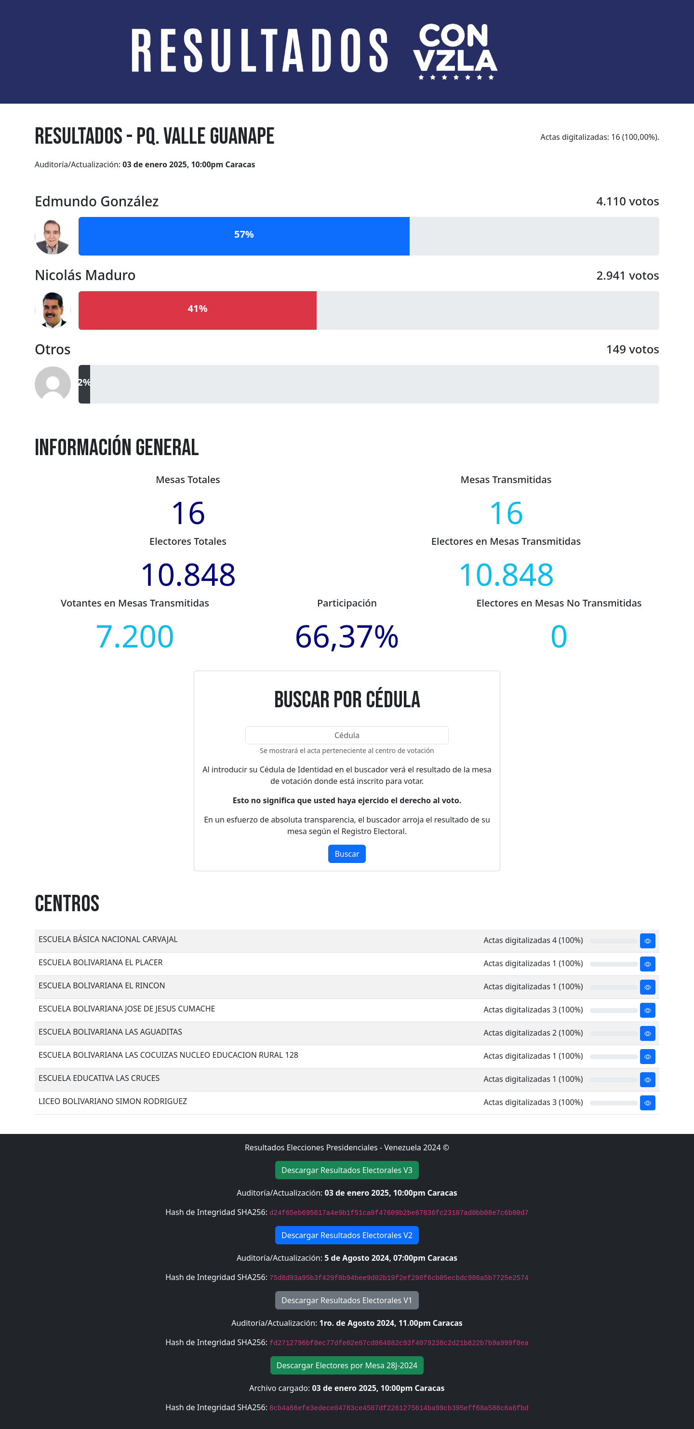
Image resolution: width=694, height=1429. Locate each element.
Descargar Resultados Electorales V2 (347, 1235)
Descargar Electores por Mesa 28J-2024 (347, 1365)
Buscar (346, 854)
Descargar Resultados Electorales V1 (347, 1300)
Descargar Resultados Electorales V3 (347, 1170)
